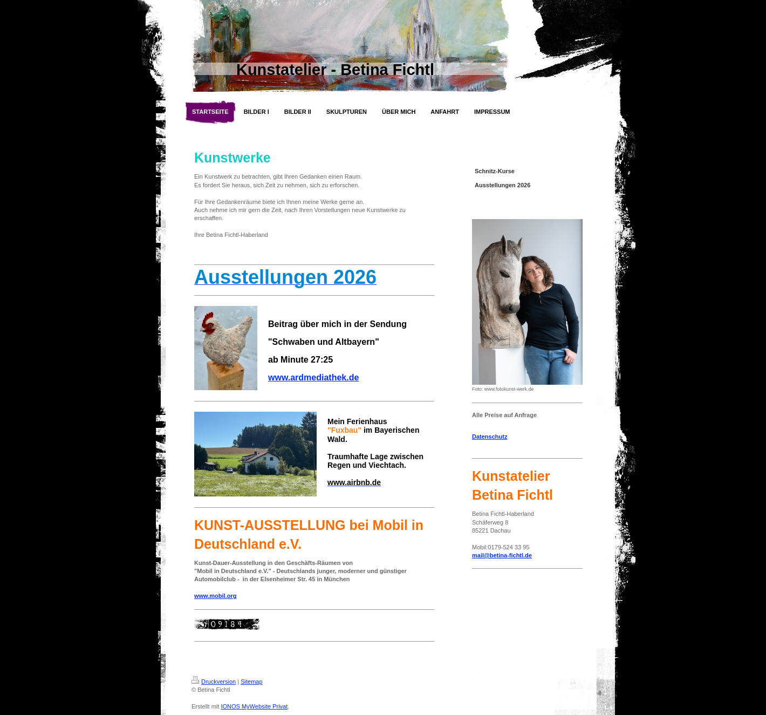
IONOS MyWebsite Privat (254, 706)
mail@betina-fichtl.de (502, 555)
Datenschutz (489, 436)
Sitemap (251, 681)
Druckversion (213, 681)
